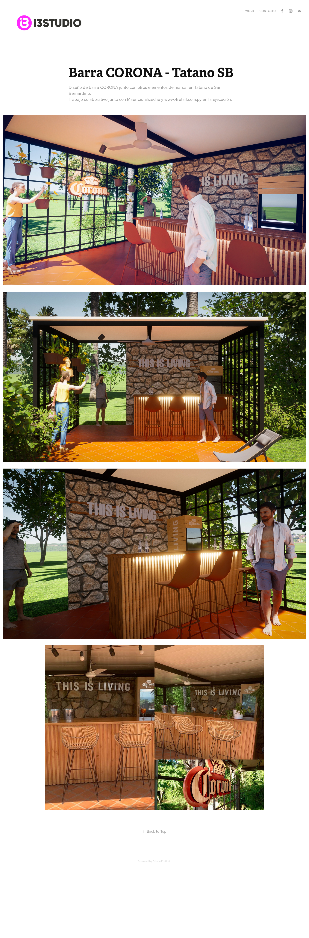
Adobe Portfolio (162, 861)
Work (249, 11)
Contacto (267, 11)
